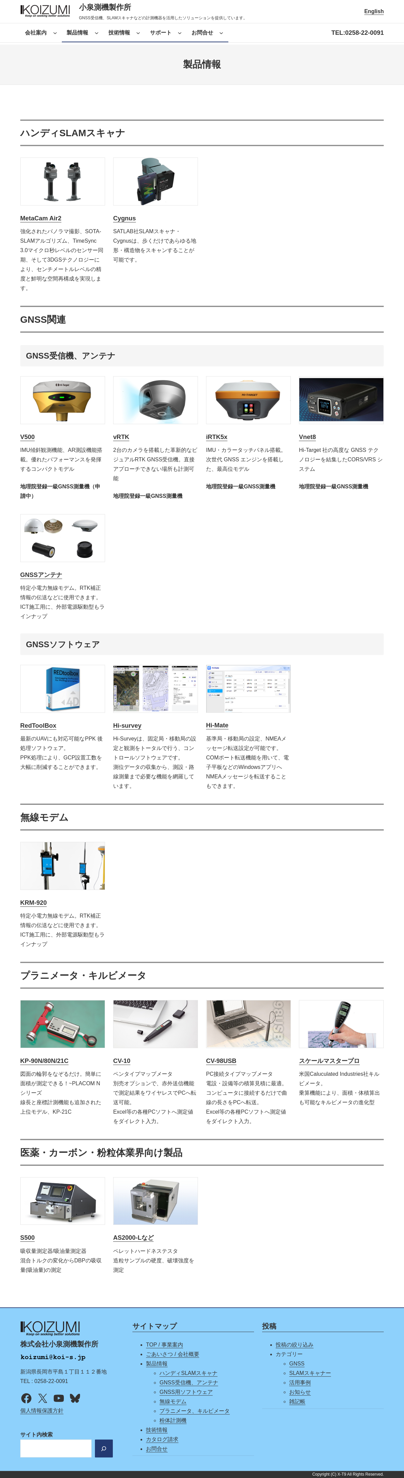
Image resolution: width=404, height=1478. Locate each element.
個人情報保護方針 (42, 1411)
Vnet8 (307, 436)
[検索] (103, 1448)
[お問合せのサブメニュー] (221, 33)
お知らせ (300, 1392)
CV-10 (121, 1060)
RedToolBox (38, 725)
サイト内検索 (36, 1435)
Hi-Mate (217, 725)
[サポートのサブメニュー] (180, 33)
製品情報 (157, 1363)
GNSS (296, 1363)
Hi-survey (127, 725)
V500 (27, 436)
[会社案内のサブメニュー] (55, 33)
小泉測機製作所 (105, 7)
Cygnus (124, 218)
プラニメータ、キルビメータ (194, 1411)
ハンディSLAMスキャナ (188, 1373)
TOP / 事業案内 (164, 1345)
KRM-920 (33, 902)
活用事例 (300, 1382)
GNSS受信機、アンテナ (188, 1382)
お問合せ (157, 1449)
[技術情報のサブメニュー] (138, 33)
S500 (27, 1237)
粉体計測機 (172, 1420)
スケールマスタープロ (329, 1060)
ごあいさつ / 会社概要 (172, 1354)
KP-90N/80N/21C (44, 1060)
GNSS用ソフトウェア (185, 1392)
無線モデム (172, 1401)
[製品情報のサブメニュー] (97, 33)
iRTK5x (216, 436)
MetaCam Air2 (40, 218)
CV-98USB (221, 1060)
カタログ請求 (162, 1439)
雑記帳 (297, 1401)
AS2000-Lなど (133, 1237)
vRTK (121, 436)
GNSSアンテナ (41, 574)
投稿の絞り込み (294, 1345)
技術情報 (157, 1430)
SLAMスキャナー (310, 1373)
